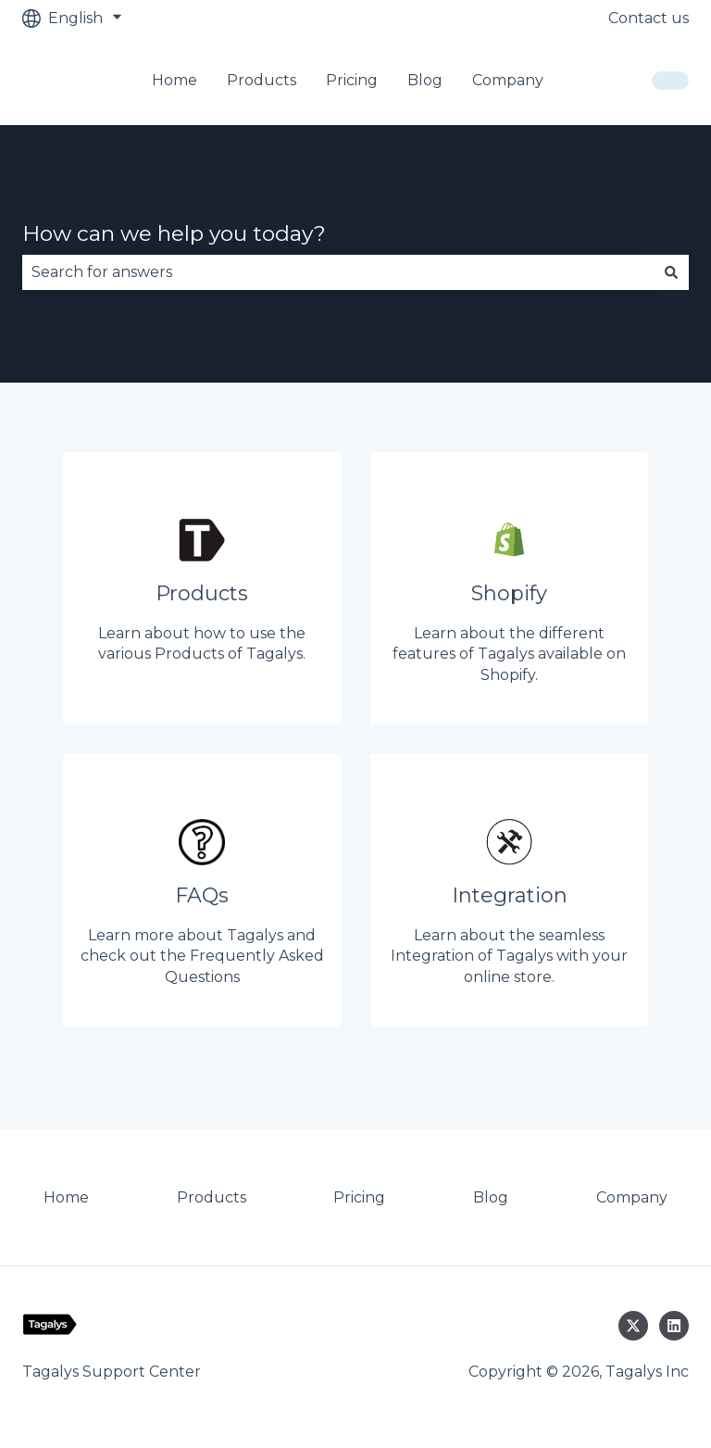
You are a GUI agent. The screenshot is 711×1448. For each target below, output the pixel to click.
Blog (425, 80)
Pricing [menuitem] (359, 1197)
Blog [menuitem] (490, 1197)
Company (507, 80)
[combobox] (338, 272)
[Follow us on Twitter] (633, 1326)
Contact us (648, 18)
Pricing (352, 80)
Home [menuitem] (66, 1197)
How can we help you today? (174, 233)
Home (174, 80)
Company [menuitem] (631, 1197)
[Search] (671, 272)
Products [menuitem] (211, 1197)
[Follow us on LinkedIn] (674, 1326)
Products (261, 80)
